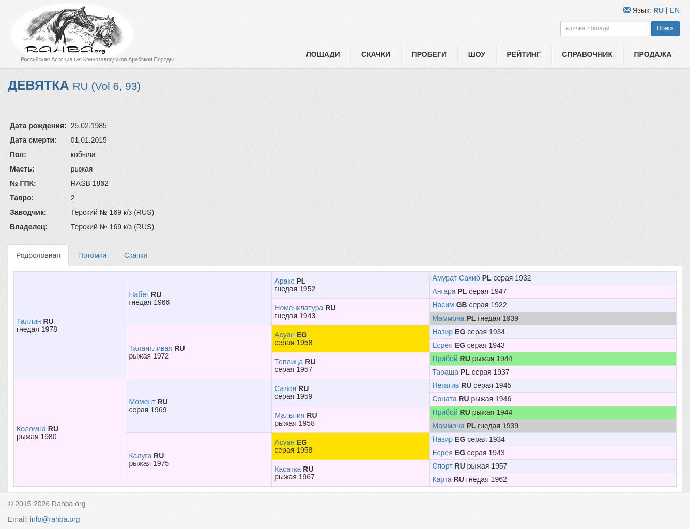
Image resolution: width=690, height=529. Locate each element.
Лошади (323, 54)
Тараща (445, 372)
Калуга (140, 456)
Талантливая (150, 348)
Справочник (587, 54)
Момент (142, 402)
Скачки (375, 54)
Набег (139, 294)
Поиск (665, 28)
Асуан (284, 335)
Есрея (442, 345)
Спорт (442, 466)
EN (675, 10)
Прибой (444, 358)
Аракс (284, 281)
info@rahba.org (55, 519)
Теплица (288, 361)
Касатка (287, 469)
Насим (443, 305)
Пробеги (429, 54)
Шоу (476, 54)
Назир (442, 332)
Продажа (652, 54)
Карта (441, 479)
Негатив (445, 385)
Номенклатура (298, 308)
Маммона (448, 318)
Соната (444, 399)
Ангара (443, 291)
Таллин (29, 321)
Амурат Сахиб (456, 278)
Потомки (92, 255)
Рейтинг (523, 54)
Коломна (31, 429)
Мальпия (289, 415)
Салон (285, 388)
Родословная (38, 255)
